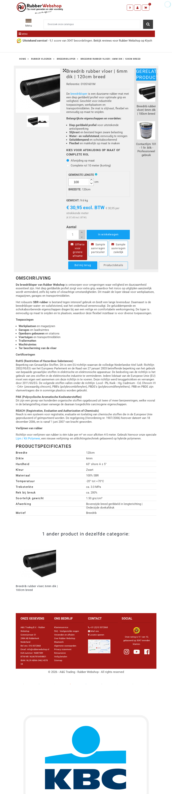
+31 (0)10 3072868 (99, 627)
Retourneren (60, 653)
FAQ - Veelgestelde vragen (66, 631)
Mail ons (95, 631)
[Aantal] (75, 234)
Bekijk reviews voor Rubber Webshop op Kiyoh (123, 40)
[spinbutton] (81, 182)
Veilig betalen (60, 656)
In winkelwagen (108, 234)
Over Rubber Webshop (64, 638)
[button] (91, 180)
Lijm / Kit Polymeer (28, 438)
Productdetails (113, 265)
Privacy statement (62, 649)
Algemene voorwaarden (65, 646)
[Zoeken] (92, 24)
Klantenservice (61, 627)
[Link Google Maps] (99, 645)
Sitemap (58, 660)
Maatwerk (59, 642)
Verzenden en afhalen (64, 635)
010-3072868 (35, 646)
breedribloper (79, 93)
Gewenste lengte (81, 175)
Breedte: (74, 189)
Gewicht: (72, 200)
